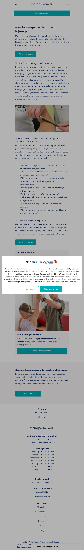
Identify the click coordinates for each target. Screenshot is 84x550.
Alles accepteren (51, 289)
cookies (8, 274)
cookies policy (61, 277)
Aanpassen (30, 289)
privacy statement (62, 282)
